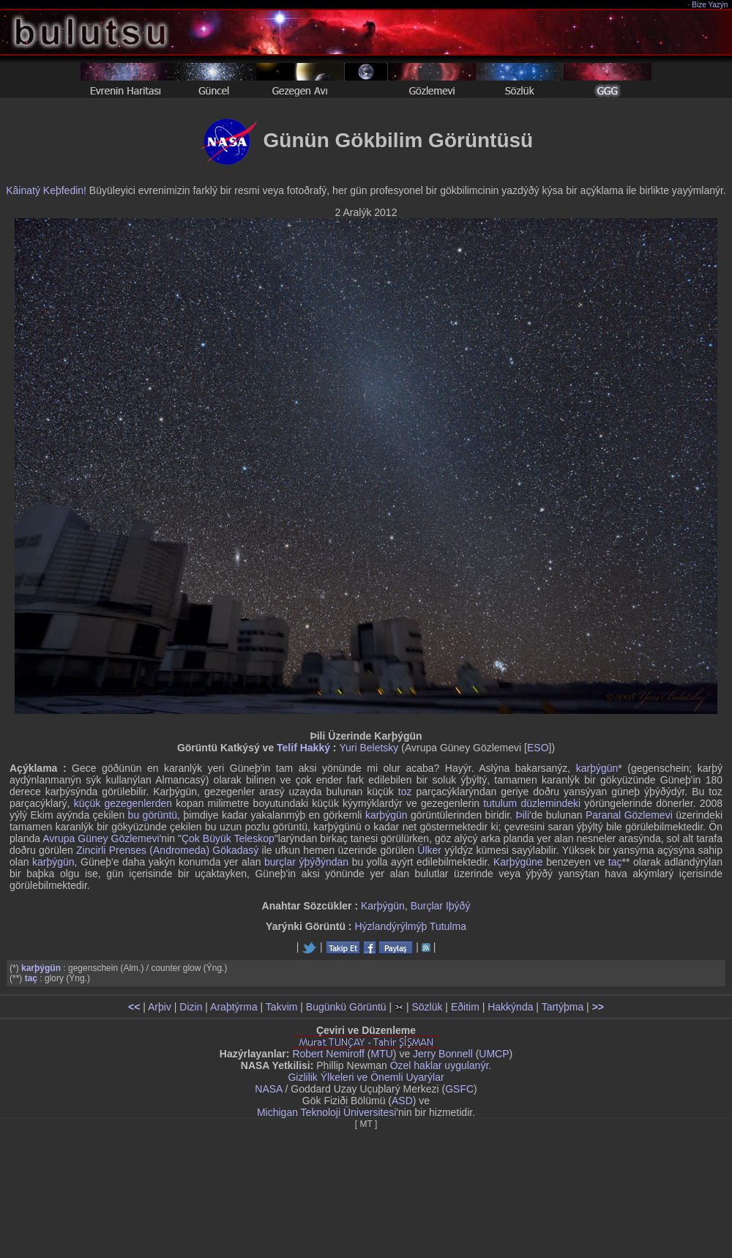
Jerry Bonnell (443, 1054)
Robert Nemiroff (328, 1054)
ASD (402, 1100)
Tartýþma (563, 1007)
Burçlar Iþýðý (441, 906)
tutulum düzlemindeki (531, 803)
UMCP (494, 1054)
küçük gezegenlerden (123, 803)
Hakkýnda (510, 1007)
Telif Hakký (303, 747)
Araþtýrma (234, 1007)
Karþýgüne (518, 862)
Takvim (282, 1007)
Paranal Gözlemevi (629, 815)
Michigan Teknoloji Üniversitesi (326, 1112)
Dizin (190, 1007)
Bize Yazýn (710, 5)
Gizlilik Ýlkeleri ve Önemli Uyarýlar (366, 1077)
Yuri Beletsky (368, 747)
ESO (538, 747)
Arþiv (159, 1007)
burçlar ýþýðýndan (306, 862)
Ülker (429, 850)
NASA (268, 1089)
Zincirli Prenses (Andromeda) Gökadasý (167, 850)
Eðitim (465, 1007)
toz (405, 791)
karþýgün (597, 768)
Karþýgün (383, 906)
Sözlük (426, 1007)
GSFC (459, 1089)
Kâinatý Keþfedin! (46, 190)
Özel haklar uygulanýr (439, 1065)
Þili (522, 815)
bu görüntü (152, 815)
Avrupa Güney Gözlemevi (100, 838)
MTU (382, 1054)
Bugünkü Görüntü (346, 1007)
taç (615, 862)
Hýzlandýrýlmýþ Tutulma (410, 926)
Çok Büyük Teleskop (228, 838)
